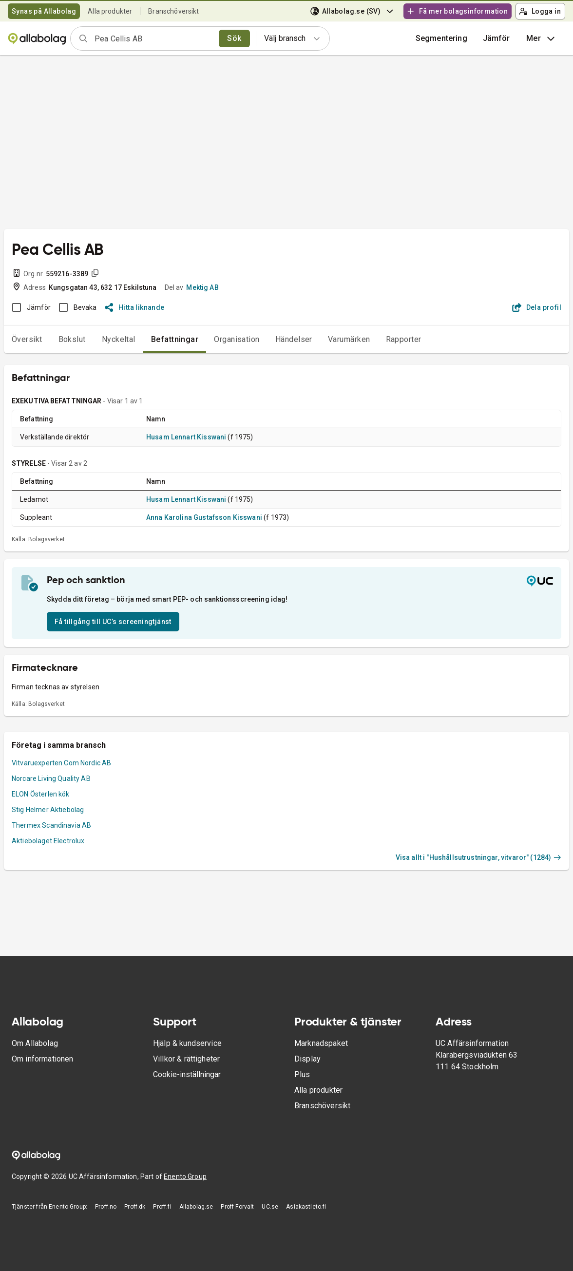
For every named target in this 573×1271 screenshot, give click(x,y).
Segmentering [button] (441, 38)
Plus (302, 1074)
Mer (541, 38)
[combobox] (153, 38)
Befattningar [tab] (175, 339)
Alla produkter (110, 11)
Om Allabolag (35, 1043)
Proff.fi (162, 1206)
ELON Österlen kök (41, 794)
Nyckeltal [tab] (118, 339)
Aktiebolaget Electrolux (48, 841)
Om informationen (42, 1058)
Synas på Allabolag (44, 11)
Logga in (540, 11)
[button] (496, 38)
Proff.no (105, 1206)
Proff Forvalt (237, 1206)
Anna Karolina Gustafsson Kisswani (204, 517)
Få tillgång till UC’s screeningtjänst (113, 622)
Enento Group (185, 1176)
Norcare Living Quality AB (51, 778)
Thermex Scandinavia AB (51, 825)
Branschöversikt (173, 11)
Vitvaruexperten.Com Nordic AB (61, 763)
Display (307, 1058)
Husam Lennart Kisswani (186, 437)
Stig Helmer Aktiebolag (48, 810)
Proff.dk (134, 1206)
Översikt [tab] (27, 339)
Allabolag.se (196, 1206)
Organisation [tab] (237, 339)
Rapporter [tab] (403, 339)
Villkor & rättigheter (186, 1058)
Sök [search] (234, 38)
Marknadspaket (321, 1043)
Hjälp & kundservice (187, 1043)
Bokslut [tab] (72, 339)
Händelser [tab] (293, 339)
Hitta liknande (135, 307)
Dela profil (536, 307)
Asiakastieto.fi (306, 1206)
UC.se (270, 1206)
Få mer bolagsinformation (457, 11)
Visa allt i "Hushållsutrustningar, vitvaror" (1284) (478, 857)
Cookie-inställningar (187, 1074)
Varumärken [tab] (349, 339)
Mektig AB (202, 287)
